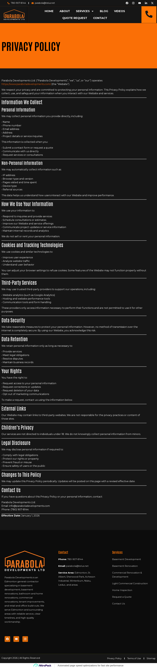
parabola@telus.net (77, 566)
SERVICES (85, 11)
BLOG (104, 11)
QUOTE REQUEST (74, 18)
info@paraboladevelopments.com (29, 506)
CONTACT (100, 18)
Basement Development (126, 559)
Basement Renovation (125, 566)
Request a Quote (122, 596)
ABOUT (65, 11)
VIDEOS (119, 11)
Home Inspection (122, 590)
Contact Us (118, 603)
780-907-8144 (75, 559)
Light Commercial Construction (130, 583)
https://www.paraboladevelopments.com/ (26, 84)
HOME (49, 11)
